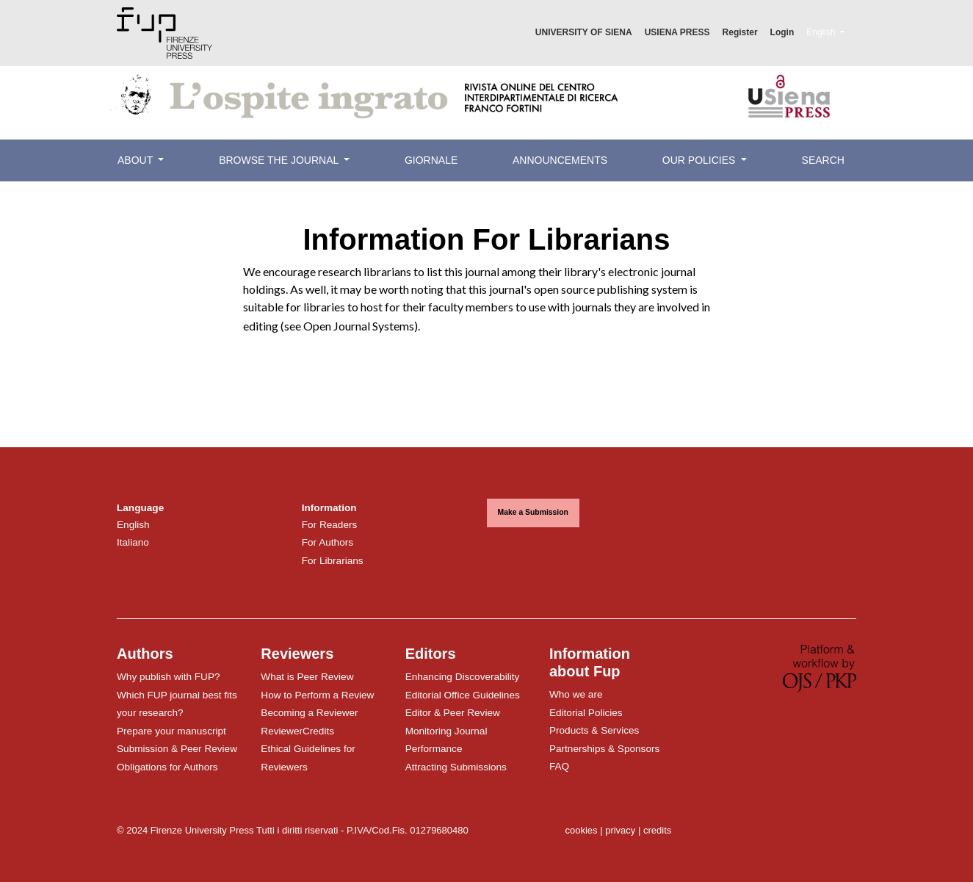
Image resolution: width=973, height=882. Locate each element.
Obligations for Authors (167, 767)
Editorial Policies (586, 712)
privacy (620, 830)
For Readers (330, 524)
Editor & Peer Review (452, 712)
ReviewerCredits (297, 731)
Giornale (431, 160)
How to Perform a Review (317, 695)
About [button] (136, 160)
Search (823, 160)
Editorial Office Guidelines (462, 695)
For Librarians (332, 560)
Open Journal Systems (358, 326)
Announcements (560, 160)
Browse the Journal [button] (280, 160)
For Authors (327, 542)
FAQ (559, 766)
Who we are (576, 694)
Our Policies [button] (700, 160)
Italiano (133, 542)
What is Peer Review (307, 676)
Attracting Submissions (456, 767)
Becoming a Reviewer (309, 712)
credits (657, 830)
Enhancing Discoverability (462, 676)
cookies (581, 830)
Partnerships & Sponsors (604, 748)
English (831, 30)
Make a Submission (533, 512)
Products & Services (594, 730)
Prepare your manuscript (171, 731)
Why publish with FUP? (168, 676)
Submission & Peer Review (177, 748)
